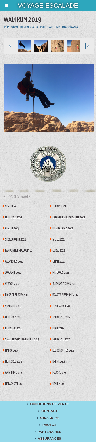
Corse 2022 (58, 250)
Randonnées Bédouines (18, 250)
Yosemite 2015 (13, 306)
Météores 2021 (60, 272)
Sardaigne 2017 (61, 339)
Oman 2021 (58, 262)
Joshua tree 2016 (62, 306)
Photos (47, 425)
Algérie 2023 (12, 228)
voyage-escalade (48, 5)
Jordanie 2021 (13, 272)
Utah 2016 (57, 328)
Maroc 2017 (11, 350)
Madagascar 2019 (14, 384)
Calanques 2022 (14, 262)
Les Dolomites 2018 (63, 350)
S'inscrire (48, 418)
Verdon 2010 (12, 284)
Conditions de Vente (48, 404)
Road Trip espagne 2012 (65, 295)
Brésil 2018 (58, 361)
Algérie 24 (10, 206)
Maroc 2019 (58, 373)
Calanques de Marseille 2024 (68, 217)
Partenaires (48, 432)
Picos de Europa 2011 (16, 295)
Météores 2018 (13, 361)
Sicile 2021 (58, 239)
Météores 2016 (13, 317)
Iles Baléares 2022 (62, 228)
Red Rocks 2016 (13, 328)
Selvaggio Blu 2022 (15, 239)
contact (47, 411)
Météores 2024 (13, 217)
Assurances (48, 438)
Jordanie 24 (59, 206)
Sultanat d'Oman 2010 (64, 284)
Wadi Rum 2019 (13, 373)
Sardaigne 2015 (61, 317)
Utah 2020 (57, 384)
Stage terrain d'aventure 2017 (22, 339)
